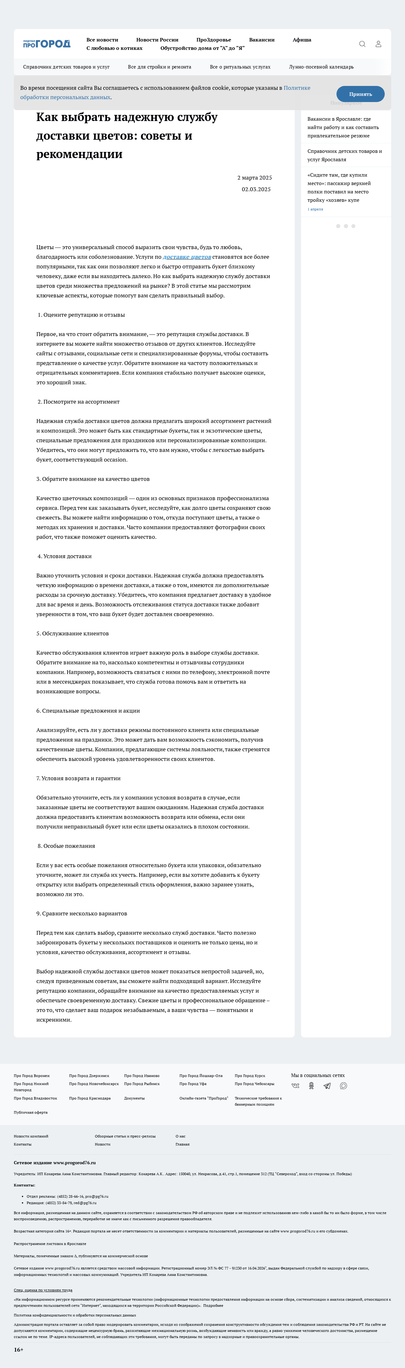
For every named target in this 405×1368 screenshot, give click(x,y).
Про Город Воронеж (32, 1075)
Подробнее (213, 1305)
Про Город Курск (250, 1075)
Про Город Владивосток (35, 1098)
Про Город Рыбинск (142, 1083)
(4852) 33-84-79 (59, 1202)
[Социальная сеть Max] (344, 1085)
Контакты (23, 1144)
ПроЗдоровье (214, 39)
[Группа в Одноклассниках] (311, 1085)
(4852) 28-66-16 (70, 1196)
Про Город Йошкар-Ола (201, 1075)
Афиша (302, 39)
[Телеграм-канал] (327, 1085)
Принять (360, 94)
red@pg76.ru (85, 1202)
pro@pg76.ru (96, 1196)
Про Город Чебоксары (254, 1083)
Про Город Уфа (193, 1083)
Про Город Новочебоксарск (94, 1083)
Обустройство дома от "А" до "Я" (203, 48)
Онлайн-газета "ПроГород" (203, 1098)
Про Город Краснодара (90, 1098)
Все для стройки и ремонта (159, 67)
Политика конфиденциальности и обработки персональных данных (75, 1315)
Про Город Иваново (142, 1075)
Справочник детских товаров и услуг (66, 67)
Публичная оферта (31, 1112)
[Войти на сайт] (378, 43)
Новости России (157, 39)
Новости (102, 1144)
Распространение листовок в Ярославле (50, 1243)
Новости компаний (31, 1136)
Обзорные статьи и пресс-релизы (125, 1136)
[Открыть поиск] (362, 43)
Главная (182, 1144)
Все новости (102, 39)
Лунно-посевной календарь (321, 67)
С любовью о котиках (115, 48)
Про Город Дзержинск (89, 1075)
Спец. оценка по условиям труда (43, 1290)
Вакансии (262, 39)
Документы (134, 1098)
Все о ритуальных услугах (240, 67)
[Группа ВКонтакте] (295, 1085)
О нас (181, 1136)
